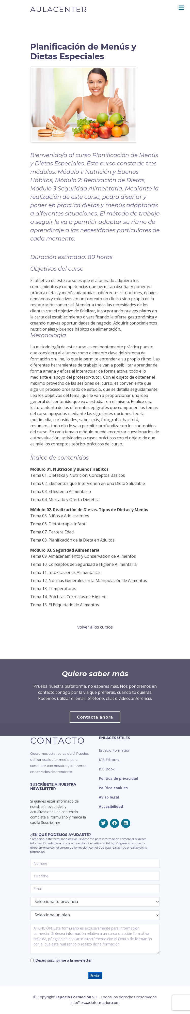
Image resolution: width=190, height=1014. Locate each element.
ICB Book (107, 769)
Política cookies (113, 787)
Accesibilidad (111, 806)
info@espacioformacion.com (95, 1002)
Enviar (95, 975)
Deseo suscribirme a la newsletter (63, 960)
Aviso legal (109, 797)
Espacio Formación (114, 750)
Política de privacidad (118, 778)
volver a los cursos (95, 627)
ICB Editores (109, 759)
